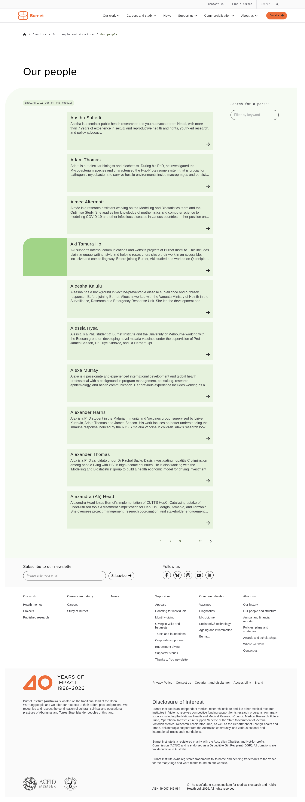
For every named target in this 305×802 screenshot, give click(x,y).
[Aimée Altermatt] (118, 215)
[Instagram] (188, 575)
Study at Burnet (77, 611)
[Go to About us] (39, 34)
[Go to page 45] (200, 541)
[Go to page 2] (170, 541)
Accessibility (242, 682)
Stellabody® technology (215, 623)
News (166, 15)
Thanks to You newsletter (172, 659)
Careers (72, 604)
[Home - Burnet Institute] (31, 15)
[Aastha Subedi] (118, 131)
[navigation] (152, 11)
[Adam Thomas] (118, 173)
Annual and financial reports (256, 619)
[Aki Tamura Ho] (118, 257)
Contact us (215, 4)
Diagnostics (207, 611)
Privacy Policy (162, 682)
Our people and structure (259, 611)
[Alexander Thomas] (118, 467)
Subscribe (121, 575)
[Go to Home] (24, 34)
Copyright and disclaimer (212, 682)
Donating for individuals (170, 611)
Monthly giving (164, 617)
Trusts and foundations (170, 633)
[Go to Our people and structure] (73, 34)
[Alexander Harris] (118, 425)
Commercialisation (218, 15)
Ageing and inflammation (215, 630)
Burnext (204, 636)
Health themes (32, 604)
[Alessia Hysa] (118, 341)
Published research (36, 617)
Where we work (253, 644)
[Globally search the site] (269, 4)
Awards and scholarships (259, 637)
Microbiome (207, 617)
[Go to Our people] (108, 34)
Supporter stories (166, 653)
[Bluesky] (177, 575)
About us (248, 15)
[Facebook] (167, 575)
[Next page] (210, 541)
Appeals (160, 604)
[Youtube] (199, 575)
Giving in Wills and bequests (167, 625)
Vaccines (205, 604)
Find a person (242, 4)
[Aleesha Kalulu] (118, 299)
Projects (28, 611)
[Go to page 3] (180, 541)
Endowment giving (167, 646)
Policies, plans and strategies (255, 629)
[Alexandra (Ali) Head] (118, 509)
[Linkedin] (209, 575)
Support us (186, 15)
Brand (259, 682)
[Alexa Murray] (118, 383)
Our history (250, 604)
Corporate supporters (169, 640)
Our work (110, 15)
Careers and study (140, 15)
